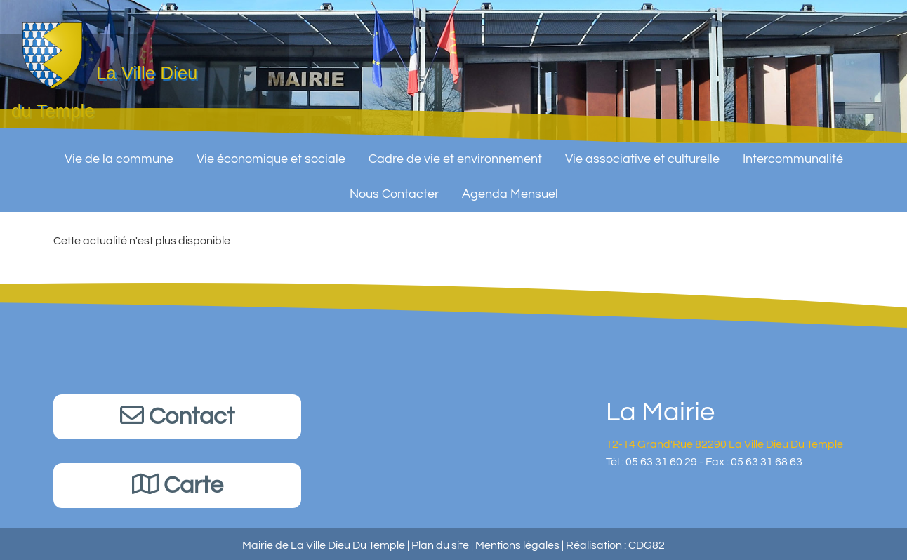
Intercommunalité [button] (793, 154)
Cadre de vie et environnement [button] (455, 154)
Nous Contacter (394, 189)
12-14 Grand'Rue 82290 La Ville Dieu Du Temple (724, 444)
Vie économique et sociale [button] (271, 154)
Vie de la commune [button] (119, 154)
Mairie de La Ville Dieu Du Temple (323, 545)
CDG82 (646, 545)
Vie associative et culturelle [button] (642, 154)
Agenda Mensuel (510, 189)
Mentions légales (517, 545)
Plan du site (440, 545)
